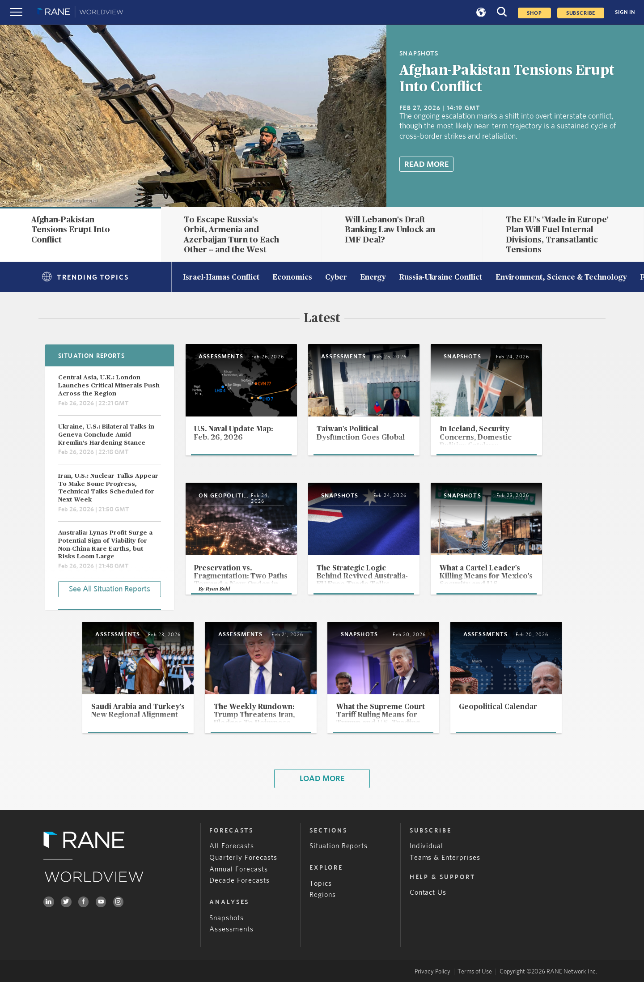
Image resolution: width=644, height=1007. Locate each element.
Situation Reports (338, 871)
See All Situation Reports (109, 588)
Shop (534, 13)
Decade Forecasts (239, 905)
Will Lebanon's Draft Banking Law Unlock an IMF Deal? (390, 230)
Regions (322, 920)
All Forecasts (231, 871)
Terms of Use (475, 996)
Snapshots (226, 942)
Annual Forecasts (238, 894)
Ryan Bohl (219, 610)
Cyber (336, 277)
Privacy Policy (432, 996)
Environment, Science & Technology (561, 277)
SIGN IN (625, 12)
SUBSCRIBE (581, 13)
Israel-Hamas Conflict (221, 277)
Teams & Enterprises (445, 882)
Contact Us (428, 917)
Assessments (231, 954)
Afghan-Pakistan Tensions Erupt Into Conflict (70, 230)
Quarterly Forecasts (243, 882)
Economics (292, 277)
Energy (373, 277)
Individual (427, 871)
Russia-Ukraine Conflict (440, 277)
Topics (320, 908)
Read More (426, 164)
